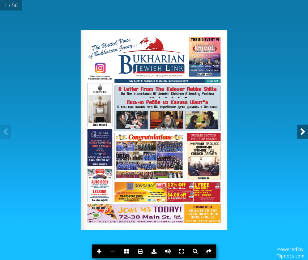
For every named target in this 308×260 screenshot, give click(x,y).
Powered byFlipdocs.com (290, 252)
